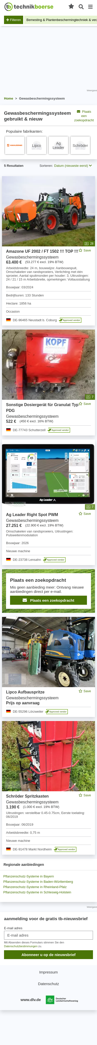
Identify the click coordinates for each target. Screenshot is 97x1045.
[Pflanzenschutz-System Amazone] (14, 145)
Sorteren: (46, 166)
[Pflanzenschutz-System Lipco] (36, 145)
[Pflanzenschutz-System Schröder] (80, 145)
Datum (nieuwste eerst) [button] (73, 166)
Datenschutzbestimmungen (20, 946)
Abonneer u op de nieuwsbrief (48, 955)
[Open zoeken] (81, 7)
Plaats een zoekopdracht (48, 600)
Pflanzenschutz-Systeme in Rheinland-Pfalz (35, 887)
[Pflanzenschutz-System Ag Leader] (58, 145)
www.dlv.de (31, 999)
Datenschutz (48, 984)
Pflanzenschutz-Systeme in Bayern (28, 876)
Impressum (48, 972)
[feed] (48, 515)
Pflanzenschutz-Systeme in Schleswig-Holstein (37, 892)
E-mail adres (13, 928)
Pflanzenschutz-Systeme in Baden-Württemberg (38, 882)
